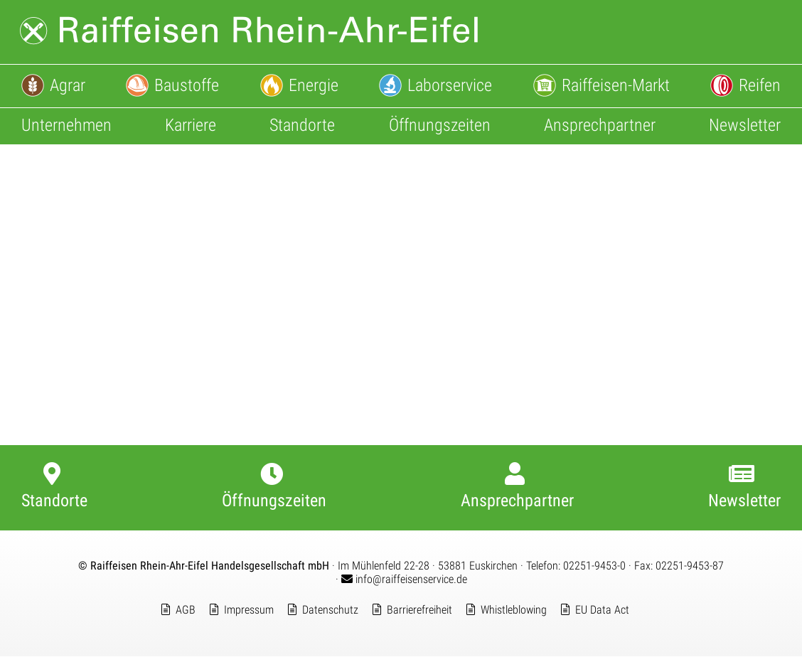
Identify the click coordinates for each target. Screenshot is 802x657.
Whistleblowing (514, 610)
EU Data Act (602, 610)
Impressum (249, 610)
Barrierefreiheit (419, 610)
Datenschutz (330, 610)
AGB (186, 610)
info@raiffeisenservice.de (404, 580)
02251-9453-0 (594, 566)
